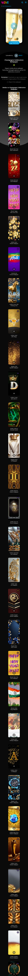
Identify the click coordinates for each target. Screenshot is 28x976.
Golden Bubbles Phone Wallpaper (14, 957)
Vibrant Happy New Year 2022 (14, 211)
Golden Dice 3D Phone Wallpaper (14, 522)
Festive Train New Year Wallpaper (14, 553)
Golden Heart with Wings (14, 336)
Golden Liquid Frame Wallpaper (14, 895)
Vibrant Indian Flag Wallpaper (14, 708)
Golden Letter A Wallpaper (14, 770)
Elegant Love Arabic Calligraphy (14, 802)
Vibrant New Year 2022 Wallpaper (14, 677)
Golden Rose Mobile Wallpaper (14, 242)
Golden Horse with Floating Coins (14, 305)
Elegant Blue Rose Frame (14, 646)
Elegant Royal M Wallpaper (14, 460)
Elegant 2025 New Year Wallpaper (14, 118)
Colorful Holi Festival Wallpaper (14, 274)
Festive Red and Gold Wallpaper (14, 180)
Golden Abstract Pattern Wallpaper (14, 491)
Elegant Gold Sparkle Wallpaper (14, 367)
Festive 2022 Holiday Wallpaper (14, 739)
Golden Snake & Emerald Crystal (14, 429)
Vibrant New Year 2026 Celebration (14, 149)
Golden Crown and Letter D (14, 398)
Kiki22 (18, 55)
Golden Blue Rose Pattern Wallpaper (14, 833)
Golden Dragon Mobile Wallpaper (14, 615)
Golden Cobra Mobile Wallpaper (14, 864)
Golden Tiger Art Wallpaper (14, 584)
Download (14, 43)
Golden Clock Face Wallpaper (14, 926)
